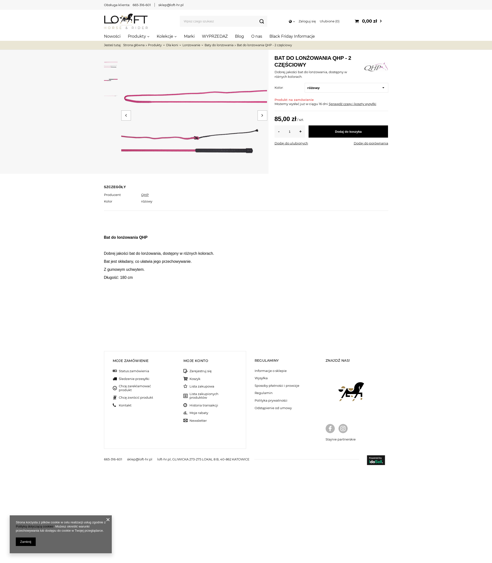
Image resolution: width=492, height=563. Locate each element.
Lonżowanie (191, 45)
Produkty (137, 36)
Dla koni (172, 45)
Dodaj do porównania (371, 143)
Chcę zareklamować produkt (135, 481)
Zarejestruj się (201, 464)
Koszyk (195, 472)
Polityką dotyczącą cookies (34, 526)
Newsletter (198, 514)
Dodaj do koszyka (348, 131)
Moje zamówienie (131, 454)
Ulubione (329, 21)
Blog (239, 36)
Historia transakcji (204, 498)
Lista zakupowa (202, 479)
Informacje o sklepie (271, 464)
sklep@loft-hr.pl (171, 5)
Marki (189, 36)
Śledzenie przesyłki (134, 472)
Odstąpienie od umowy (273, 501)
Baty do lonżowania (219, 45)
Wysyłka (261, 471)
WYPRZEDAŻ (215, 36)
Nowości (112, 36)
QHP (145, 195)
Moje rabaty (199, 506)
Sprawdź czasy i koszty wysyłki (352, 104)
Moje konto (195, 454)
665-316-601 (142, 5)
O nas (256, 36)
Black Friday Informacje (292, 36)
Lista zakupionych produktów (204, 489)
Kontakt (125, 498)
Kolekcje (165, 36)
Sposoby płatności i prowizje (277, 479)
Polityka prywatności (271, 493)
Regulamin (264, 486)
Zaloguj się (307, 21)
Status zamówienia (134, 464)
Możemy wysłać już (290, 104)
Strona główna (134, 45)
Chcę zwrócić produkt (136, 491)
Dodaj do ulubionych (291, 143)
